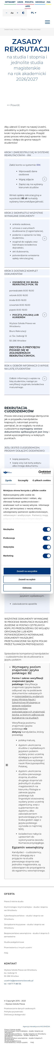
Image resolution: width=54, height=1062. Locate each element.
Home (16, 29)
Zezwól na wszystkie (27, 571)
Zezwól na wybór (26, 579)
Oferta (23, 29)
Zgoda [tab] (8, 480)
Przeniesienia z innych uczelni (18, 947)
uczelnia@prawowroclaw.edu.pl (18, 980)
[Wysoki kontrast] (23, 12)
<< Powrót (13, 105)
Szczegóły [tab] (23, 480)
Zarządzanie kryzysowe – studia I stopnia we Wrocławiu (24, 926)
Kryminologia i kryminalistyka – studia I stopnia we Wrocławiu (26, 908)
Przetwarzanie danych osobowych (19, 1008)
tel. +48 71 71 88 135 (12, 984)
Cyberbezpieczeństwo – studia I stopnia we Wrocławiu (23, 917)
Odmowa (27, 587)
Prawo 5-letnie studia (13, 901)
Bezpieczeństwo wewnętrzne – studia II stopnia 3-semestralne (27, 935)
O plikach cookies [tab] (42, 480)
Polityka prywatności (13, 1011)
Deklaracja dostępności (15, 1014)
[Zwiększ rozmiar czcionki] (17, 12)
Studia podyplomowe (14, 942)
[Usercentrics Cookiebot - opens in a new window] (39, 472)
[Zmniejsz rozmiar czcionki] (6, 12)
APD (27, 6)
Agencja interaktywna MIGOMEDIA (36, 1026)
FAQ (6, 953)
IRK (38, 165)
